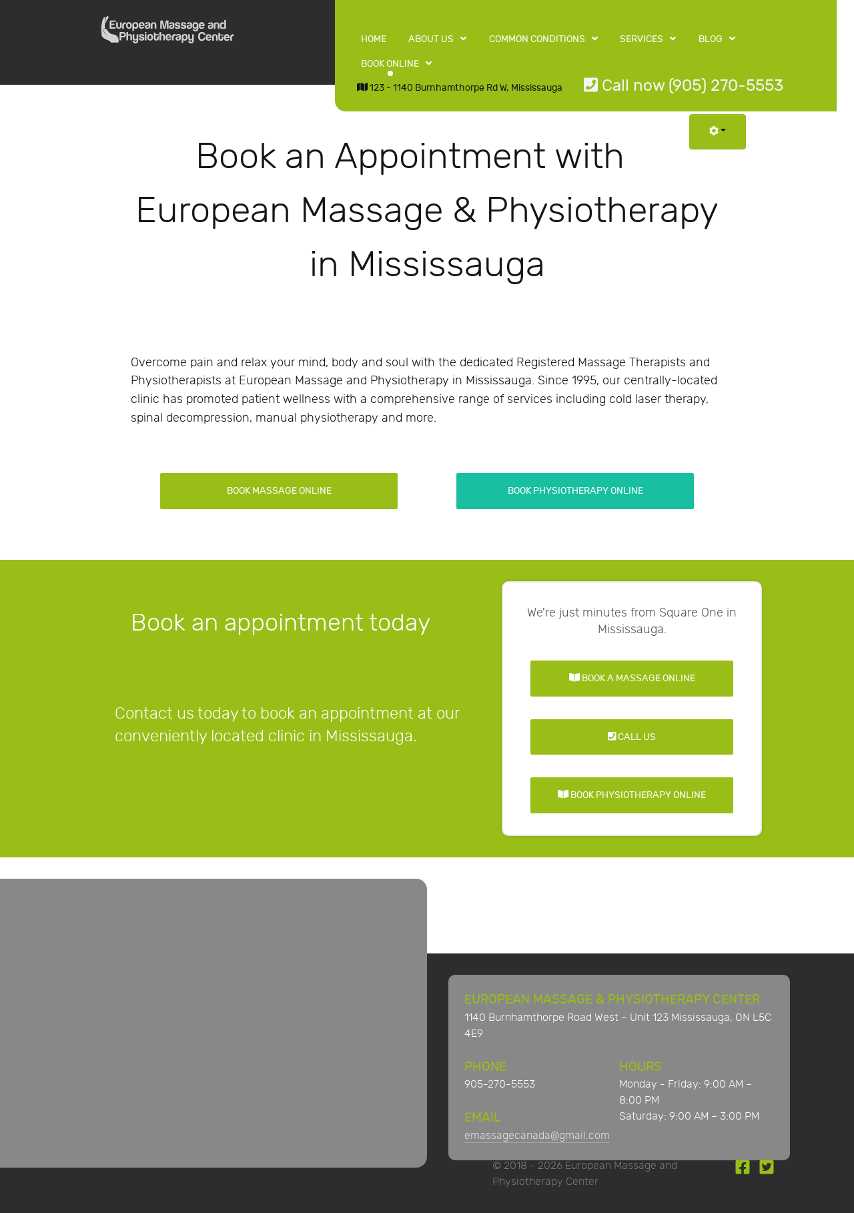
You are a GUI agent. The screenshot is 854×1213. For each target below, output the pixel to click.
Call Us (632, 737)
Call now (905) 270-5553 (683, 85)
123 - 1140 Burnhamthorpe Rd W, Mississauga (459, 87)
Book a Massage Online (632, 678)
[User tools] (717, 131)
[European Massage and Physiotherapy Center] (167, 33)
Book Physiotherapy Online (575, 490)
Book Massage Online (279, 490)
